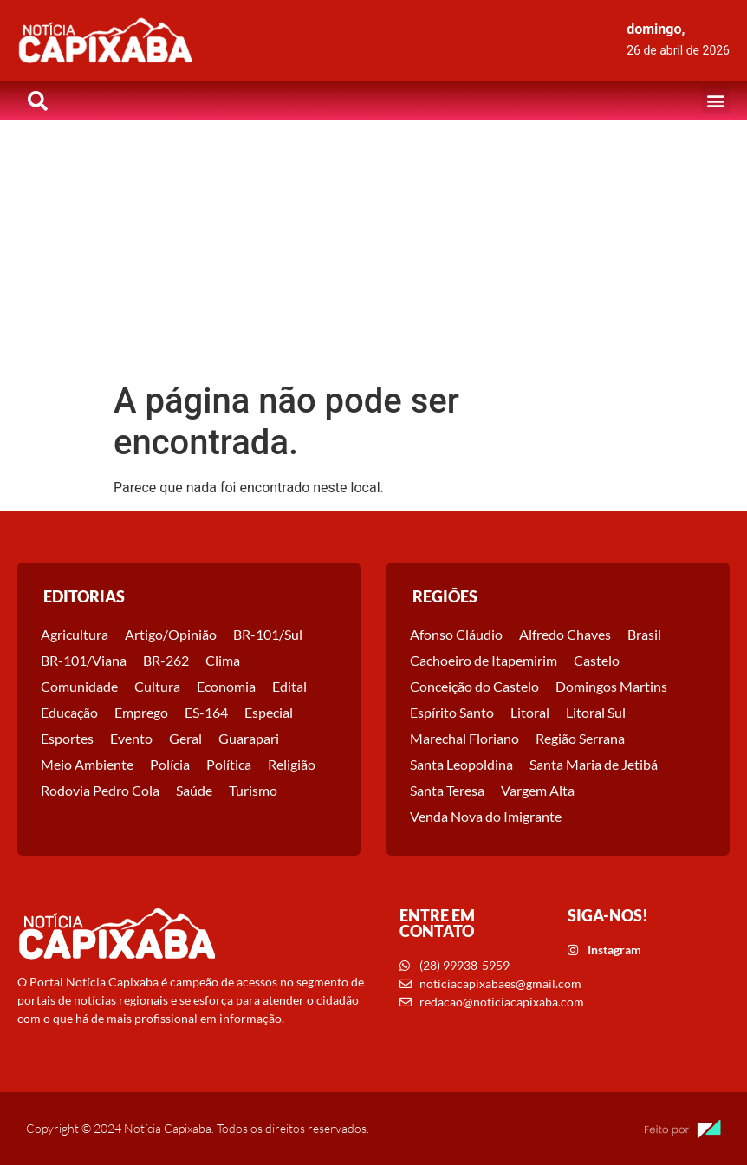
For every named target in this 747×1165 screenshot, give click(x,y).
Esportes (67, 738)
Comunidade (79, 686)
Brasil (644, 634)
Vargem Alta (538, 790)
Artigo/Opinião (171, 634)
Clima (222, 660)
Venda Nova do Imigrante (486, 816)
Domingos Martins (611, 686)
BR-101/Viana (84, 660)
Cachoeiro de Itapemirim (483, 660)
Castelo (597, 660)
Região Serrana (580, 738)
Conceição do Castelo (474, 686)
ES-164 (206, 712)
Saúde (194, 790)
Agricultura (74, 634)
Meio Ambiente (87, 764)
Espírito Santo (452, 712)
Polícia (170, 764)
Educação (69, 712)
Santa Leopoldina (461, 764)
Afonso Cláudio (456, 634)
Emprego (141, 712)
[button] (715, 100)
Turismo (253, 790)
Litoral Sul (596, 712)
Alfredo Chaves (565, 634)
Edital (289, 686)
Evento (131, 738)
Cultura (157, 686)
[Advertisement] (373, 250)
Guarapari (248, 738)
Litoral (529, 712)
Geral (185, 738)
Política (228, 764)
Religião (291, 764)
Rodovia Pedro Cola (100, 790)
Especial (268, 712)
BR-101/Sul (267, 634)
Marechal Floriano (464, 738)
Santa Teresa (447, 790)
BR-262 (166, 660)
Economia (226, 686)
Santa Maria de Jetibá (593, 764)
